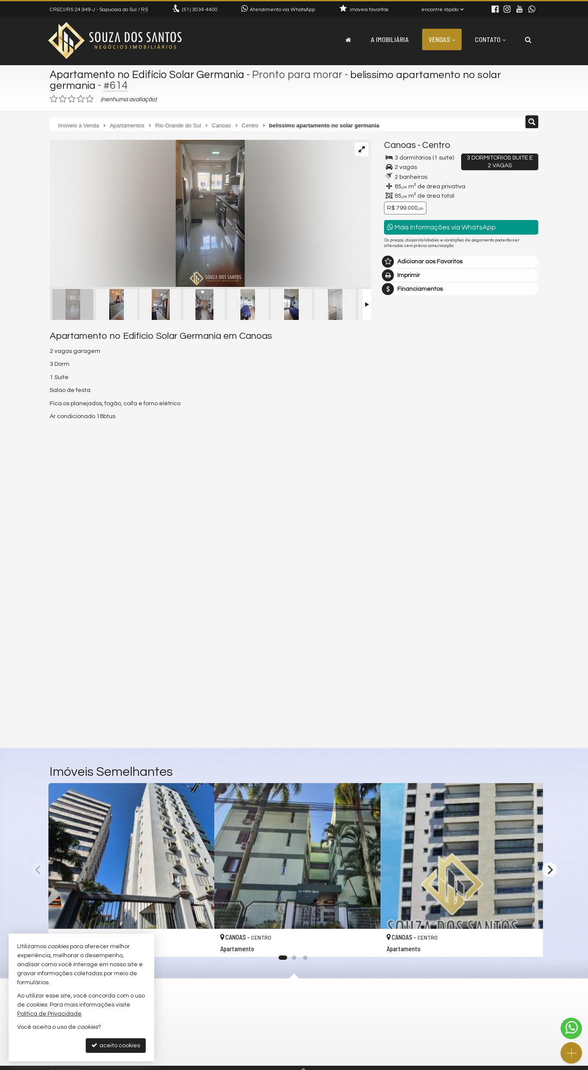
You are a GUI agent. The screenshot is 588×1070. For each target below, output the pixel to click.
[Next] (549, 869)
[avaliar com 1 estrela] (54, 99)
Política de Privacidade (49, 1014)
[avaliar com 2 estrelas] (63, 99)
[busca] (528, 39)
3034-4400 (200, 9)
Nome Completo (411, 564)
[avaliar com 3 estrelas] (72, 99)
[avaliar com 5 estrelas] (90, 99)
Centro (436, 145)
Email (396, 594)
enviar (515, 654)
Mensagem (404, 518)
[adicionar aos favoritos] (198, 942)
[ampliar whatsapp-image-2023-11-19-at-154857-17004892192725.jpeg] (147, 214)
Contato (490, 39)
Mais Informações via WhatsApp (441, 227)
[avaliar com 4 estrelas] (81, 99)
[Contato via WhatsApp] (571, 1028)
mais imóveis (461, 455)
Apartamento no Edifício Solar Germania (148, 74)
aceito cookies (115, 1045)
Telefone (400, 624)
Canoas (400, 145)
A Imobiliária (390, 39)
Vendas (442, 39)
